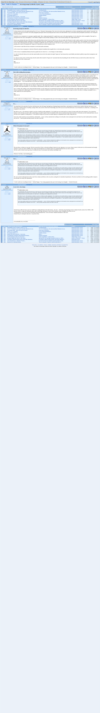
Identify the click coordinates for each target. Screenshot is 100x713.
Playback (42, 2)
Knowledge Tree (31, 26)
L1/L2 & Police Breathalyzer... (45, 14)
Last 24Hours (40, 244)
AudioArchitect (7, 102)
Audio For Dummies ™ (12, 4)
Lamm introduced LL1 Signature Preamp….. (16, 23)
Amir (7, 186)
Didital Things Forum (76, 19)
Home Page (34, 244)
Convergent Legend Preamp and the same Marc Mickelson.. (20, 21)
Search (64, 2)
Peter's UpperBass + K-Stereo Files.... (47, 19)
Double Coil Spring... (43, 18)
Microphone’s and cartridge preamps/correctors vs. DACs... (51, 20)
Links (59, 2)
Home (3, 4)
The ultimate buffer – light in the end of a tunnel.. (17, 12)
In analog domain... (43, 10)
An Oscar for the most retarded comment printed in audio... (51, 23)
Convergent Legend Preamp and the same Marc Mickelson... (52, 21)
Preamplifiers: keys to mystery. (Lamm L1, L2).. (17, 10)
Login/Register (96, 2)
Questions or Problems (56, 244)
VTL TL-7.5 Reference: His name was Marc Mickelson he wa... (52, 11)
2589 (10, 38)
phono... (40, 16)
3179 (9, 109)
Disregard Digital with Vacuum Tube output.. (16, 20)
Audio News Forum (76, 21)
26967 (9, 139)
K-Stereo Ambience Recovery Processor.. (16, 19)
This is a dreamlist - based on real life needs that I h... (50, 24)
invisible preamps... (43, 15)
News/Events (28, 2)
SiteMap (49, 244)
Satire (52, 2)
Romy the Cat (7, 27)
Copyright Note (65, 244)
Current (22, 2)
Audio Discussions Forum (77, 10)
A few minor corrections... (44, 12)
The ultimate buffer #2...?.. (12, 15)
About (17, 2)
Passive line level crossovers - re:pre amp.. (16, 16)
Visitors (47, 2)
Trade (56, 2)
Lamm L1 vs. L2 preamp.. (12, 14)
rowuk (7, 124)
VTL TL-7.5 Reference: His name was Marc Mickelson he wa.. (20, 11)
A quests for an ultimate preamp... (14, 24)
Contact (69, 2)
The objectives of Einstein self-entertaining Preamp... (18, 18)
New (5, 10)
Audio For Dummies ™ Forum (78, 20)
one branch (25, 26)
